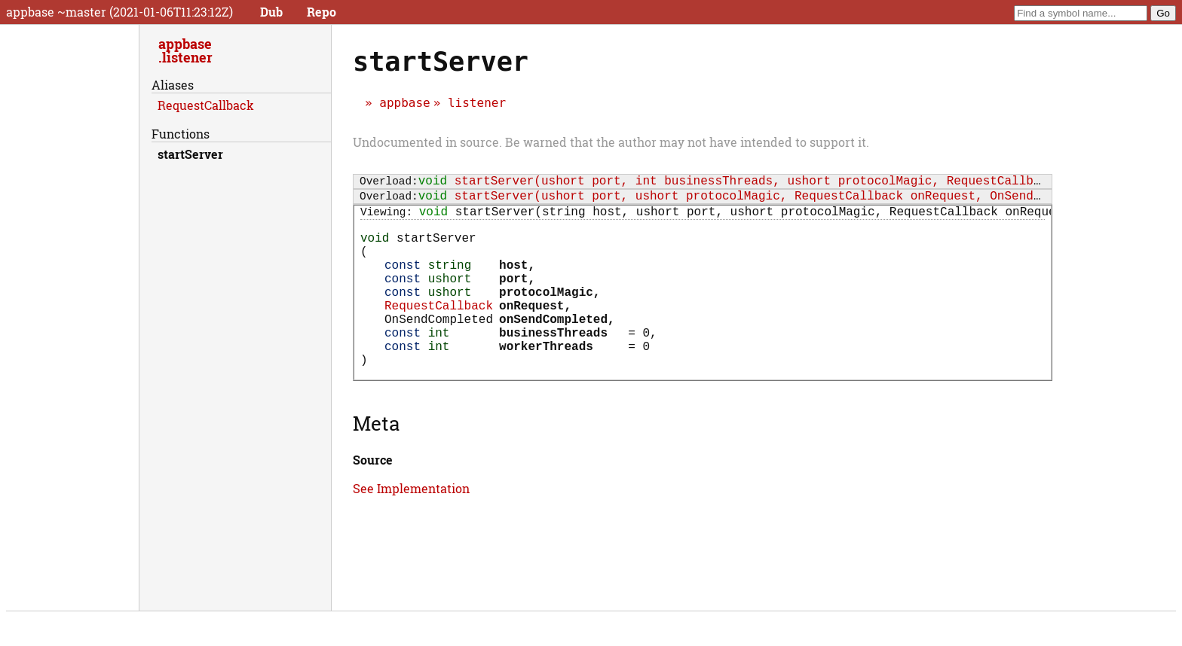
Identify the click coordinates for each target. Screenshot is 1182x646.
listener (477, 103)
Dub (271, 12)
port (513, 299)
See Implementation (411, 527)
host (513, 282)
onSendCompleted (553, 348)
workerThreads (546, 381)
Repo (321, 12)
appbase (404, 103)
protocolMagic (546, 315)
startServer (190, 154)
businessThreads (553, 365)
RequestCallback (438, 332)
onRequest (531, 332)
